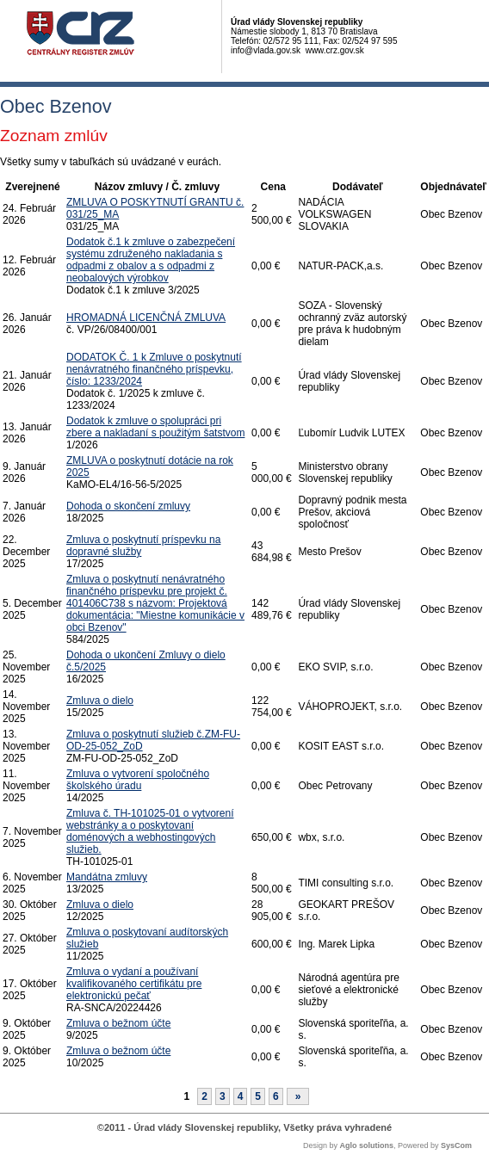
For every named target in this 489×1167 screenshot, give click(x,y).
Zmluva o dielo (99, 701)
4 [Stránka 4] (241, 1096)
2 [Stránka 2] (204, 1096)
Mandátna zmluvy (106, 877)
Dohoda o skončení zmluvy (128, 506)
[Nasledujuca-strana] (298, 1096)
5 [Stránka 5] (258, 1096)
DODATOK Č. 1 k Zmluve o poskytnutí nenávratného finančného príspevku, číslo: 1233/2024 (154, 369)
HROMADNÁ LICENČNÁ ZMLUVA (146, 318)
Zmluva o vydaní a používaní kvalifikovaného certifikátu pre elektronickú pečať (133, 984)
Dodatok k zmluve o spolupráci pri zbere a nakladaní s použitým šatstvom (155, 427)
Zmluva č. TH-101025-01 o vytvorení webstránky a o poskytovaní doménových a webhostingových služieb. (150, 831)
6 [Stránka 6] (276, 1096)
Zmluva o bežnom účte (118, 1023)
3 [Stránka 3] (223, 1096)
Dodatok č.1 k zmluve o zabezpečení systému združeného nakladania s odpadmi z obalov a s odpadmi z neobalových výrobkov (150, 260)
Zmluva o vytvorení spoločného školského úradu (137, 780)
